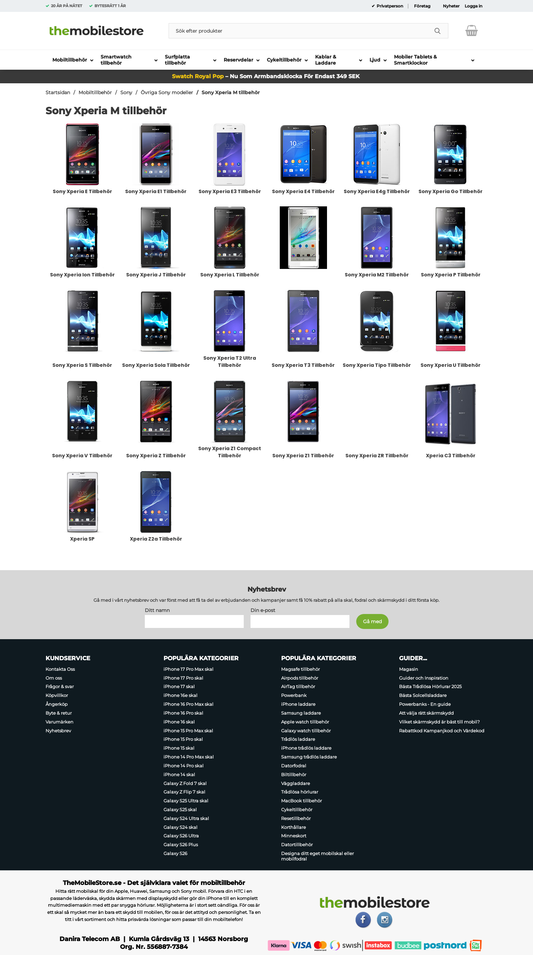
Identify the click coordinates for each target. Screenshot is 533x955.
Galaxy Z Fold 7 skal (185, 783)
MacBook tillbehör (301, 800)
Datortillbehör (297, 844)
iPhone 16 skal (179, 721)
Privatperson (389, 6)
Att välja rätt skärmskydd (426, 713)
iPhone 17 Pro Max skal (188, 669)
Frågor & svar (60, 686)
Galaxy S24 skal (180, 827)
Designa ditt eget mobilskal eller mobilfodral (317, 856)
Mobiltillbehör (95, 92)
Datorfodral (293, 765)
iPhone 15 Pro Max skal (188, 730)
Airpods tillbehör (299, 678)
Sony (126, 92)
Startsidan (58, 92)
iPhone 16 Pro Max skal (188, 704)
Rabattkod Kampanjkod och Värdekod (441, 730)
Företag (422, 6)
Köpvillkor (57, 695)
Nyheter (451, 6)
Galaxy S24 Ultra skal (186, 818)
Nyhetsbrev (58, 730)
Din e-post (263, 610)
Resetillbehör (296, 818)
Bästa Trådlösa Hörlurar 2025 (430, 686)
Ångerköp (57, 704)
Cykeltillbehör (296, 809)
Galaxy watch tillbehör (306, 730)
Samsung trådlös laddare (309, 757)
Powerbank (294, 695)
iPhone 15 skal (179, 748)
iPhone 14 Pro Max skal (189, 757)
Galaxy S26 (175, 853)
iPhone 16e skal (180, 695)
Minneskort (293, 836)
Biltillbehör (293, 774)
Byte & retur (59, 713)
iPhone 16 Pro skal (183, 713)
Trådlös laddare (298, 739)
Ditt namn (157, 610)
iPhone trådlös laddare (306, 748)
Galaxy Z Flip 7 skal (184, 792)
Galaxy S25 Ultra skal (186, 800)
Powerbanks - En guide (425, 704)
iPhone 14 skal (179, 774)
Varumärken (59, 721)
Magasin (408, 669)
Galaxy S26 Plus (181, 844)
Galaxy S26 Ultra (181, 836)
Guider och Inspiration (423, 678)
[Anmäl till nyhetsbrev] (372, 621)
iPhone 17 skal (179, 686)
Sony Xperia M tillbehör (231, 92)
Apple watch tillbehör (305, 721)
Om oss (54, 678)
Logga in (473, 6)
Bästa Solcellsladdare (423, 695)
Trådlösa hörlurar (299, 792)
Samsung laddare (301, 713)
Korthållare (293, 827)
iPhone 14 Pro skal (184, 765)
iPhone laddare (298, 704)
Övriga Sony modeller (167, 92)
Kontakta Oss (60, 669)
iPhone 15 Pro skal (183, 739)
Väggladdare (295, 783)
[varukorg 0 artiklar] (471, 30)
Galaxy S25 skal (180, 809)
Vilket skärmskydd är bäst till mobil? (439, 721)
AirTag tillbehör (298, 686)
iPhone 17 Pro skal (183, 678)
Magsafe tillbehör (300, 669)
